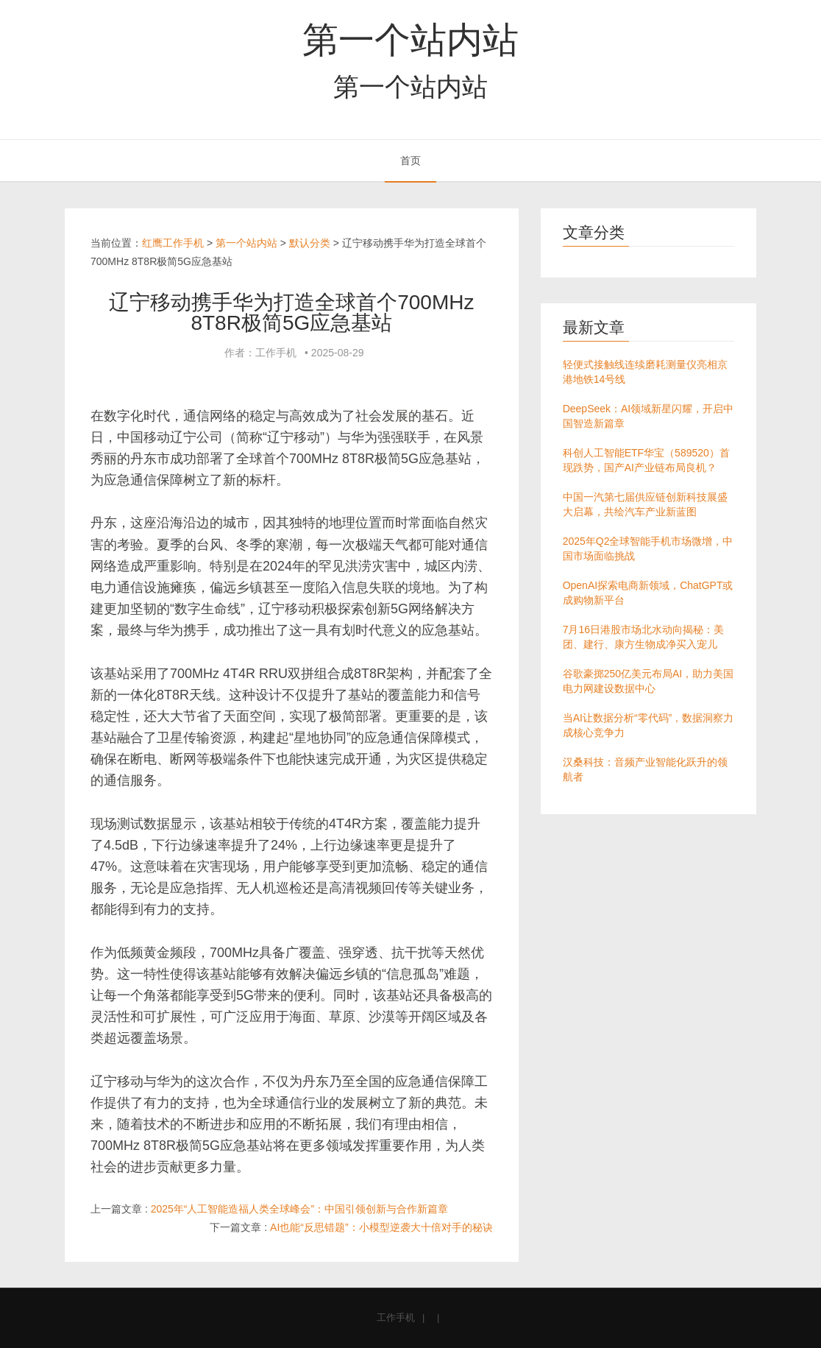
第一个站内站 (410, 40)
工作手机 (396, 1317)
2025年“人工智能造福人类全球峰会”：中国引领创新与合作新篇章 (299, 1209)
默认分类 (309, 243)
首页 (410, 160)
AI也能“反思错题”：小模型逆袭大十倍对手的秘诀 (381, 1227)
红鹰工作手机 (173, 243)
